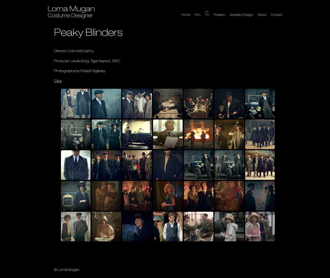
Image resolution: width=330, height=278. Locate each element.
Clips (58, 81)
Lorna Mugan (71, 9)
